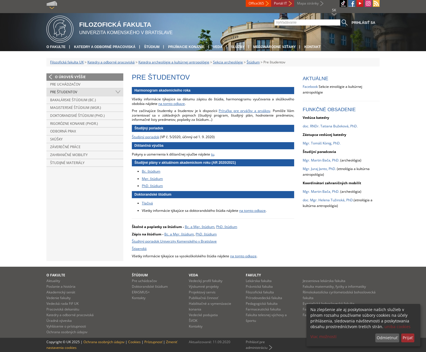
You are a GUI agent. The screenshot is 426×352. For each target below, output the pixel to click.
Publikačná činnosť (203, 297)
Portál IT (280, 3)
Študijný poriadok (145, 136)
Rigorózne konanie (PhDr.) (74, 123)
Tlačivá (147, 203)
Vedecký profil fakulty (205, 280)
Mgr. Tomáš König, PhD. (322, 143)
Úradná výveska (59, 320)
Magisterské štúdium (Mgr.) (75, 107)
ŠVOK (193, 320)
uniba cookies (397, 326)
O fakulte (55, 47)
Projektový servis (202, 292)
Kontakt (312, 47)
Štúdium (152, 47)
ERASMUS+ (141, 292)
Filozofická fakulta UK (67, 62)
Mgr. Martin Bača (316, 160)
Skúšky (56, 139)
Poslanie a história (60, 286)
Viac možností (323, 336)
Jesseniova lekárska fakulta (324, 280)
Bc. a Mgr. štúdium (199, 226)
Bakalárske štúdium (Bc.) (73, 100)
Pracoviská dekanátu (62, 309)
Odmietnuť (387, 337)
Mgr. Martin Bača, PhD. (321, 191)
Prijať (408, 337)
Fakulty (253, 275)
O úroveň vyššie (70, 76)
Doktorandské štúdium (150, 286)
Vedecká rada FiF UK (62, 303)
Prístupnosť (153, 341)
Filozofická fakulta (260, 292)
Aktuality (53, 280)
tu (212, 154)
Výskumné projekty (204, 286)
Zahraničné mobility (69, 154)
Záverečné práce (65, 146)
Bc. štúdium (151, 171)
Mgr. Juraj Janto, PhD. (319, 168)
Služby (238, 47)
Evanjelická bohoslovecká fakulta (329, 303)
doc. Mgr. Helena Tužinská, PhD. (328, 200)
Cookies (134, 341)
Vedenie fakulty (58, 297)
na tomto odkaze (171, 103)
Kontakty (139, 297)
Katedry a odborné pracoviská (105, 47)
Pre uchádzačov (65, 84)
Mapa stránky (308, 3)
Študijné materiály (67, 162)
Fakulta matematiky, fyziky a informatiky (334, 286)
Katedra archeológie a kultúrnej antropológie (173, 62)
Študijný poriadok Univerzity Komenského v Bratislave (174, 241)
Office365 (256, 3)
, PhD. (334, 160)
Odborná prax (63, 131)
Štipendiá (139, 248)
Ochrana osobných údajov (66, 332)
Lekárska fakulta (259, 280)
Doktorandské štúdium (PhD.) (77, 115)
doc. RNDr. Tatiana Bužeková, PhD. (330, 126)
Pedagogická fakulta (262, 303)
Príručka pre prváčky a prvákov (244, 110)
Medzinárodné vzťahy (274, 47)
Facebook (310, 86)
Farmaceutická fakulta (263, 309)
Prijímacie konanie (186, 47)
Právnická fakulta (259, 286)
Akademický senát (60, 292)
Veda (217, 47)
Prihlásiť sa (363, 23)
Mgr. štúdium (152, 178)
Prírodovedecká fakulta (264, 297)
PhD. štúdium (152, 185)
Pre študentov (63, 92)
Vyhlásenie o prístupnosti (66, 326)
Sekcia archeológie (228, 62)
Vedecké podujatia (203, 314)
